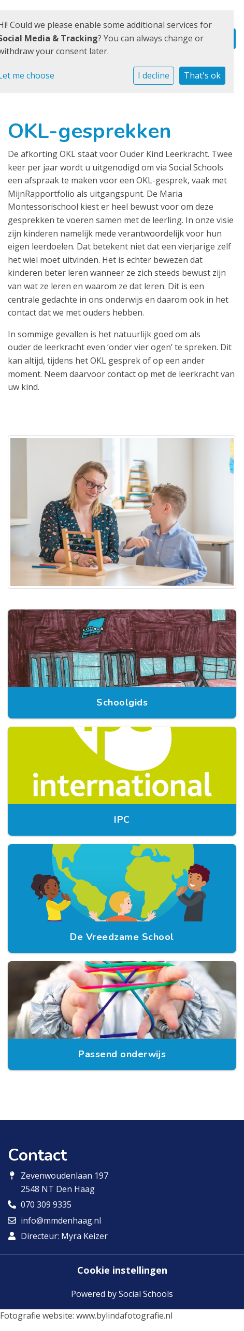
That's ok (202, 75)
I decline (153, 75)
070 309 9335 (46, 1204)
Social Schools (146, 1293)
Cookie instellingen (122, 1270)
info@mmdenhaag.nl (61, 1220)
